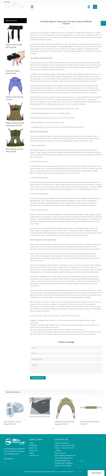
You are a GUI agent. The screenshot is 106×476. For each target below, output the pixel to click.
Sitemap (82, 461)
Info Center (81, 7)
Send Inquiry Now (38, 378)
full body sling (66, 46)
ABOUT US (57, 7)
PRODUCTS (68, 7)
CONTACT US (88, 457)
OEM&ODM (46, 7)
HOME (37, 7)
